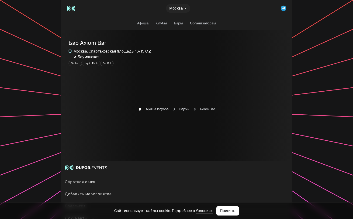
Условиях (204, 210)
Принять (227, 210)
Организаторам (203, 23)
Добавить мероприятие (88, 194)
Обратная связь (81, 181)
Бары (178, 23)
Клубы (161, 23)
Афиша (143, 23)
